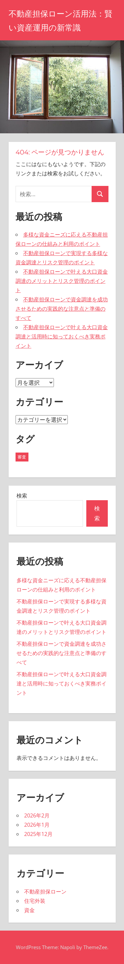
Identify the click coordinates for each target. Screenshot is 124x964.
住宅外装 (34, 900)
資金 (29, 910)
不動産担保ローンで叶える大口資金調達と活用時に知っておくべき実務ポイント (62, 336)
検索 (22, 495)
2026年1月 (37, 824)
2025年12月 (38, 834)
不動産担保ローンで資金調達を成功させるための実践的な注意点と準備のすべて (62, 309)
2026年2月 (37, 815)
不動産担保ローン (45, 891)
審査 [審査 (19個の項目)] (22, 457)
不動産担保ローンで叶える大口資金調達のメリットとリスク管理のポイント (62, 281)
